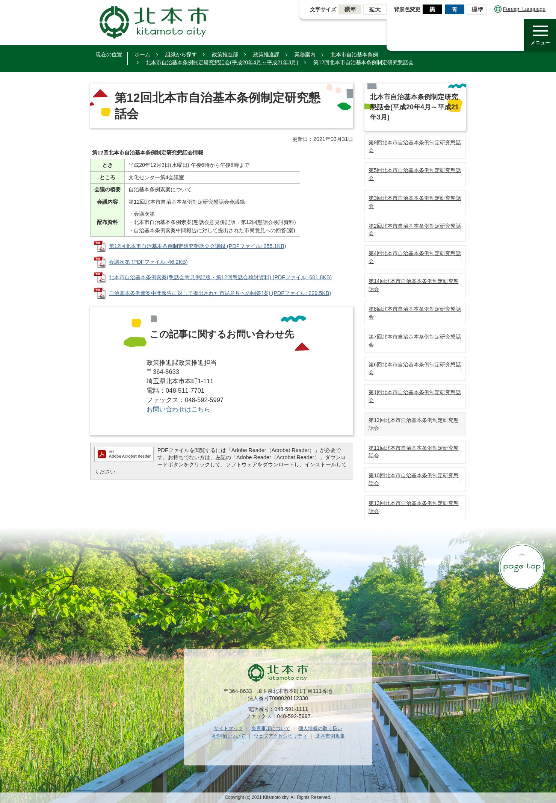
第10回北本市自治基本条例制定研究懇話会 (414, 479)
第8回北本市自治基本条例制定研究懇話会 (415, 313)
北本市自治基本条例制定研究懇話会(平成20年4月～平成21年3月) (222, 62)
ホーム (142, 54)
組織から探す (181, 54)
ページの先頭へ (522, 567)
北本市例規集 (330, 736)
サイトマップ (228, 728)
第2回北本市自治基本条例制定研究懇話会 (415, 230)
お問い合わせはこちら (178, 409)
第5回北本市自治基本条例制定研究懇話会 (415, 174)
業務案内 (305, 54)
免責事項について (270, 728)
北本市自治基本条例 (354, 54)
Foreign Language (519, 9)
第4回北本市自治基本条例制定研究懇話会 (415, 257)
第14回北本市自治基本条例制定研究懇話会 (414, 285)
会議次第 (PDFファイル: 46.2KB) (148, 262)
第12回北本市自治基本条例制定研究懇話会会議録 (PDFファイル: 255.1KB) (197, 246)
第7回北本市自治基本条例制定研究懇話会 (415, 341)
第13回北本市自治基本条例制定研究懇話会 (414, 507)
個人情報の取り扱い (320, 728)
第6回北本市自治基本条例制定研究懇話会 (415, 368)
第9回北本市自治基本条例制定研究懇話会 (415, 146)
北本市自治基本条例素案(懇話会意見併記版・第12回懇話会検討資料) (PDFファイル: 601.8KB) (220, 277)
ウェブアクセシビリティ (280, 736)
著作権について (228, 736)
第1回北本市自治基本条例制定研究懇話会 (415, 396)
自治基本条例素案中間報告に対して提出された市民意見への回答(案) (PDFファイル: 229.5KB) (220, 293)
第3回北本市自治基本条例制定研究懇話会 (415, 202)
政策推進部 (225, 54)
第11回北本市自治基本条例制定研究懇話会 (414, 452)
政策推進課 (266, 54)
